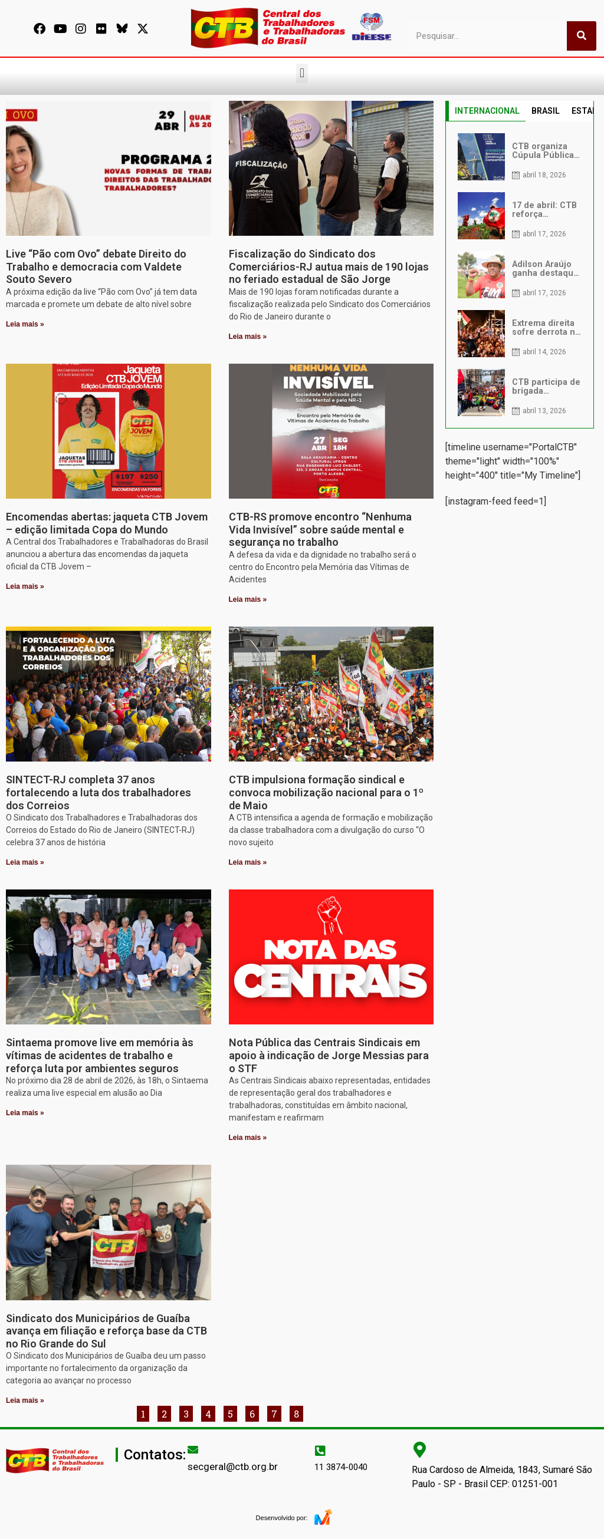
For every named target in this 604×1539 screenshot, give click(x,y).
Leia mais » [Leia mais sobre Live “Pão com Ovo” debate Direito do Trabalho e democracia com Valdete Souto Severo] (25, 324)
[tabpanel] (519, 274)
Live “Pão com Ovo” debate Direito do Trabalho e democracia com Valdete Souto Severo (96, 266)
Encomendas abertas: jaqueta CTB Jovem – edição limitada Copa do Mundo (107, 523)
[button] (301, 73)
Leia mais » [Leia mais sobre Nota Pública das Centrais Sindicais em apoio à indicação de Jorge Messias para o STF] (248, 1137)
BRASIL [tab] (545, 111)
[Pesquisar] (581, 36)
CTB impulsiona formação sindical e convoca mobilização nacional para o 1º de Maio (326, 792)
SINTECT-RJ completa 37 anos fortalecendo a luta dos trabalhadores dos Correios (98, 792)
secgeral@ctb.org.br (233, 1466)
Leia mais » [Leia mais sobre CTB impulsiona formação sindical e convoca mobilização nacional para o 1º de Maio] (248, 862)
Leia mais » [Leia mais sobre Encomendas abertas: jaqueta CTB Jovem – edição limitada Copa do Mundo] (25, 586)
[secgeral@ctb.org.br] (193, 1449)
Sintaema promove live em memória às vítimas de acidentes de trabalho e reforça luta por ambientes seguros (99, 1055)
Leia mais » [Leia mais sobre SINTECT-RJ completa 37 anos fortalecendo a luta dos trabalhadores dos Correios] (25, 862)
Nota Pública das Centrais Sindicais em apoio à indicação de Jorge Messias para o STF (329, 1055)
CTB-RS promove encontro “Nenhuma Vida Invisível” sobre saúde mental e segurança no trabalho (320, 529)
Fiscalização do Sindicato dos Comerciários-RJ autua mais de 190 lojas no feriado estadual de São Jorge (329, 266)
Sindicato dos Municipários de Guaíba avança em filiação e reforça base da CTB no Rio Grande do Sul (106, 1331)
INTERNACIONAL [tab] (487, 111)
